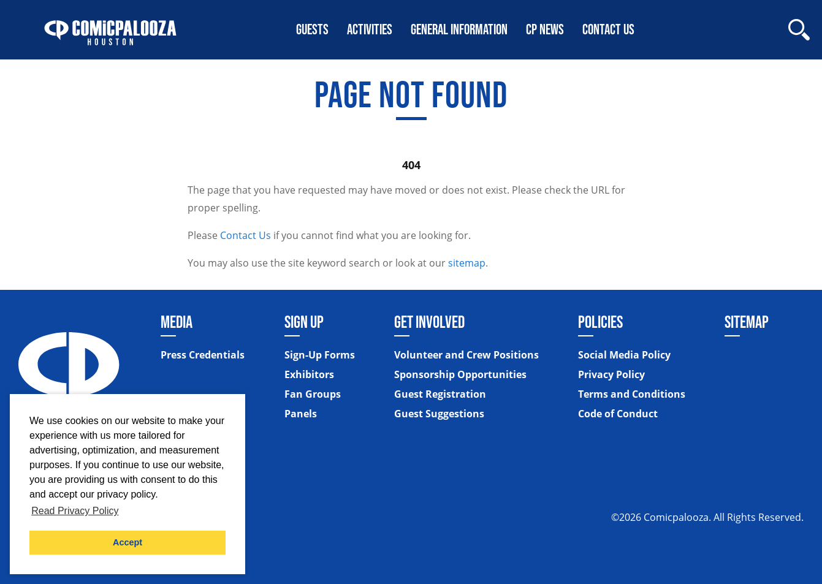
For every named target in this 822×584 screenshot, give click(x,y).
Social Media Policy (624, 355)
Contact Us (245, 235)
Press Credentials (203, 355)
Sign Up (304, 321)
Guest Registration (440, 394)
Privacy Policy (611, 374)
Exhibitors (309, 374)
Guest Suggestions (439, 414)
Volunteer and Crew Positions (466, 355)
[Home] (110, 30)
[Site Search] (799, 30)
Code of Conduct (618, 414)
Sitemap (747, 321)
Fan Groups (312, 394)
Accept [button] (127, 542)
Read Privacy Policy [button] (74, 511)
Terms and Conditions (631, 394)
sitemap (466, 263)
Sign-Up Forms (319, 355)
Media (176, 321)
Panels (300, 414)
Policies (600, 321)
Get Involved (429, 321)
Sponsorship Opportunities (460, 374)
